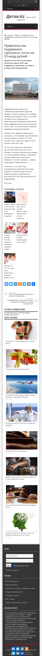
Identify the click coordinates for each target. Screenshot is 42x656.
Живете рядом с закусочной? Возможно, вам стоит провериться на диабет (9, 210)
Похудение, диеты (12, 595)
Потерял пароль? (12, 570)
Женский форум (11, 585)
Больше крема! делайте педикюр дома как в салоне (22, 238)
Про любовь (10, 599)
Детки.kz (15, 16)
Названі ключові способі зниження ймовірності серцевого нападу (8, 242)
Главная (8, 35)
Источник (7, 183)
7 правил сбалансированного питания (17, 369)
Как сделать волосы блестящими (16, 451)
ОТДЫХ (17, 35)
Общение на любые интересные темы (20, 588)
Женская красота (12, 581)
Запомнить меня (21, 566)
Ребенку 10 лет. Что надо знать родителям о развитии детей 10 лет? (9, 271)
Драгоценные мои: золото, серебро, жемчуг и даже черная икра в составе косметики (22, 211)
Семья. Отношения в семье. (16, 602)
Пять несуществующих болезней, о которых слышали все (22, 294)
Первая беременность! (14, 592)
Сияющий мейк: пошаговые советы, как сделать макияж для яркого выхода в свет (19, 301)
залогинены (22, 313)
